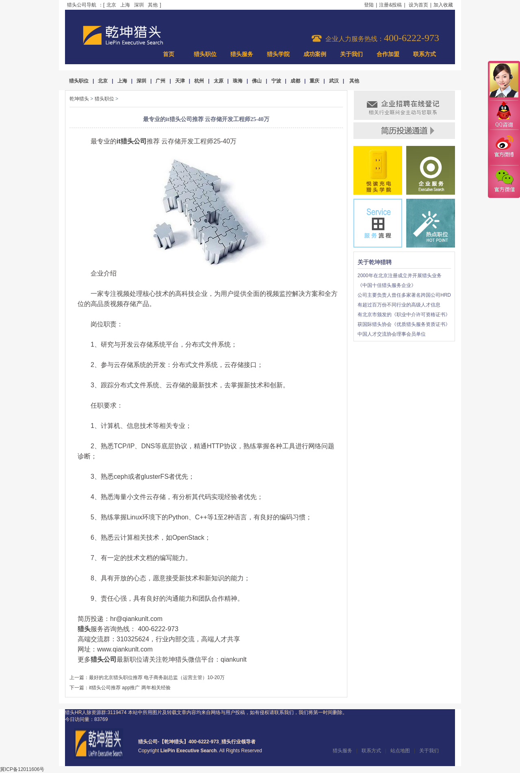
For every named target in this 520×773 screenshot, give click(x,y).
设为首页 (418, 5)
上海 (125, 5)
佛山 (257, 81)
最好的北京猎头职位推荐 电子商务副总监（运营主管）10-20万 (157, 677)
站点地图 (400, 750)
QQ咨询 (504, 115)
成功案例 (314, 54)
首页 (168, 54)
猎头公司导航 (81, 5)
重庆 (314, 81)
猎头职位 (205, 54)
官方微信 (504, 181)
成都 (295, 81)
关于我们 (351, 54)
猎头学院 (278, 54)
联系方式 (424, 54)
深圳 (139, 5)
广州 (160, 81)
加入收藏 (443, 5)
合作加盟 (388, 54)
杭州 (199, 81)
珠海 (238, 81)
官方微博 (504, 147)
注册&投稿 (390, 5)
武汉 (334, 81)
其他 (153, 5)
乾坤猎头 (79, 99)
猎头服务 (241, 54)
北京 (111, 5)
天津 (180, 81)
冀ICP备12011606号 (22, 769)
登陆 (369, 5)
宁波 (276, 81)
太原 (218, 81)
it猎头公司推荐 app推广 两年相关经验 (130, 687)
